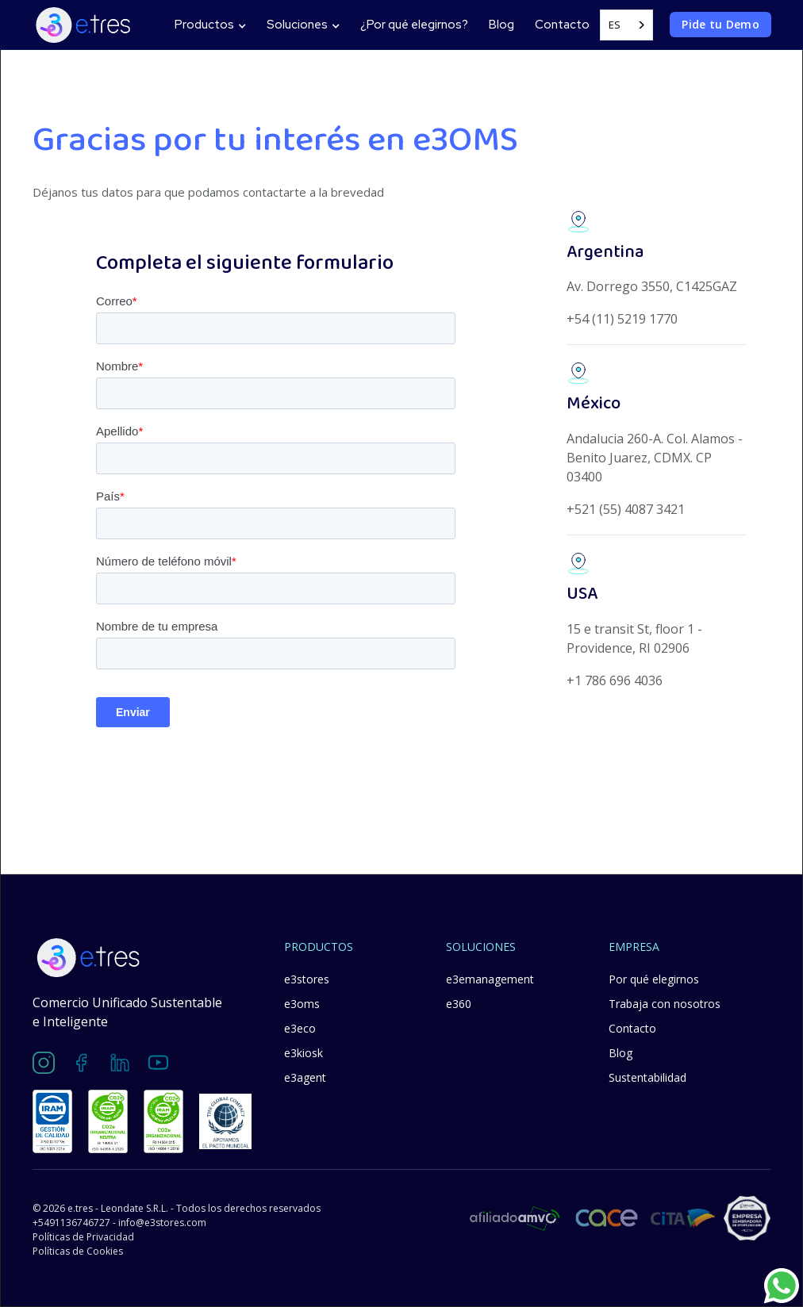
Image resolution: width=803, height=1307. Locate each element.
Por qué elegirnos (654, 979)
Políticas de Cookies (78, 1251)
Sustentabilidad (647, 1077)
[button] (210, 25)
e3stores (306, 979)
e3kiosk (303, 1052)
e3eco (300, 1028)
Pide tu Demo (720, 24)
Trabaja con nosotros (664, 1003)
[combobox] (626, 25)
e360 (458, 1003)
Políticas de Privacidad (83, 1237)
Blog (501, 25)
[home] (83, 25)
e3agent (305, 1077)
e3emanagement (490, 979)
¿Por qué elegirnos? (414, 25)
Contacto (562, 25)
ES (614, 24)
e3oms (302, 1003)
